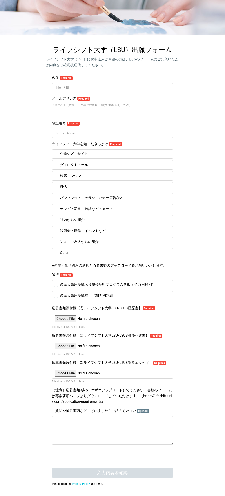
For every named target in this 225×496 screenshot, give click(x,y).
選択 (62, 275)
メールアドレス (71, 98)
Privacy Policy (81, 483)
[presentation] (85, 456)
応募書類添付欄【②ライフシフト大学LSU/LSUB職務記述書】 (107, 335)
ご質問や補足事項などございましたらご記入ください (100, 411)
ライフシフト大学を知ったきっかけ (87, 144)
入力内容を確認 (112, 472)
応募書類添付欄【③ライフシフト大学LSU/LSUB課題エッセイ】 (109, 363)
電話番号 (66, 123)
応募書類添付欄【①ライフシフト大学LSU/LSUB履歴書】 (103, 308)
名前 (62, 78)
